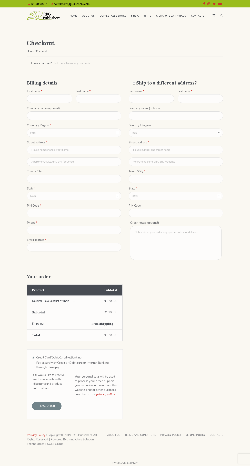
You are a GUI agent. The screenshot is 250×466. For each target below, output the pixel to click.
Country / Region (39, 125)
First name (35, 91)
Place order (47, 406)
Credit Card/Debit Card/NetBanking (59, 357)
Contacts (216, 435)
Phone (32, 223)
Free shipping (102, 324)
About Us (113, 435)
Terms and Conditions (140, 435)
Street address (37, 142)
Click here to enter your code (71, 63)
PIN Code (34, 206)
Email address (36, 240)
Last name (83, 91)
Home (30, 51)
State (31, 188)
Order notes (144, 223)
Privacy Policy (170, 435)
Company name (43, 108)
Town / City (35, 171)
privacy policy (105, 394)
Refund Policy (195, 435)
